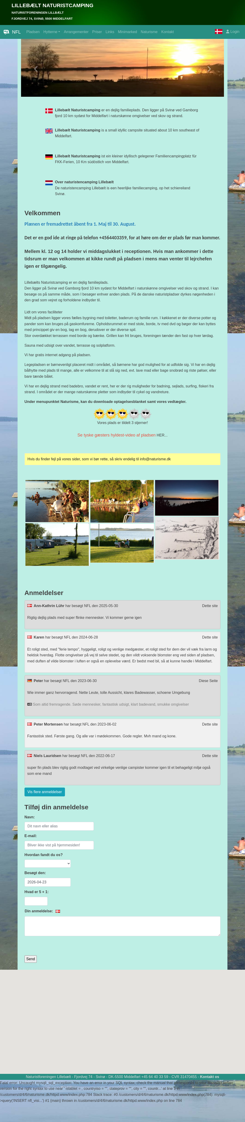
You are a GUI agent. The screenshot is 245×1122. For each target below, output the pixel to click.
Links (110, 32)
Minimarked (127, 32)
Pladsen (33, 32)
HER (161, 435)
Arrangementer (76, 32)
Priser (97, 32)
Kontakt (167, 32)
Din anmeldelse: (39, 911)
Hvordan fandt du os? (43, 855)
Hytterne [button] (50, 32)
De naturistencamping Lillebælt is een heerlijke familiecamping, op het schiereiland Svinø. (122, 188)
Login (232, 32)
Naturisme (149, 32)
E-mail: (30, 836)
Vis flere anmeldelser (45, 792)
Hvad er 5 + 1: (36, 892)
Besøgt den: (35, 873)
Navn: (29, 817)
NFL (12, 31)
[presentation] (59, 946)
